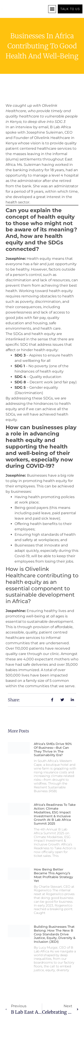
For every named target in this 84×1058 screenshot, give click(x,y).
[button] (52, 9)
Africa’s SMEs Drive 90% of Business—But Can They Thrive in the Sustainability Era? (53, 749)
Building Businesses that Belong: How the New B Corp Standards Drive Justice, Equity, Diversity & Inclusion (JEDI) (54, 934)
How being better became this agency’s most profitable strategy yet (53, 875)
